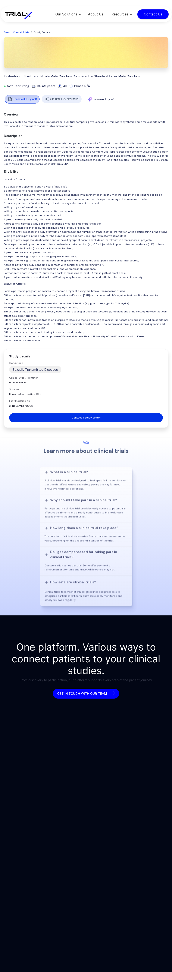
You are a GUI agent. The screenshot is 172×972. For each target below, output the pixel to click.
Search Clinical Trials (16, 32)
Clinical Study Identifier (23, 378)
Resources (120, 14)
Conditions (16, 363)
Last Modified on (19, 401)
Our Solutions (66, 14)
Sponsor (14, 389)
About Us (95, 14)
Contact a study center (86, 417)
